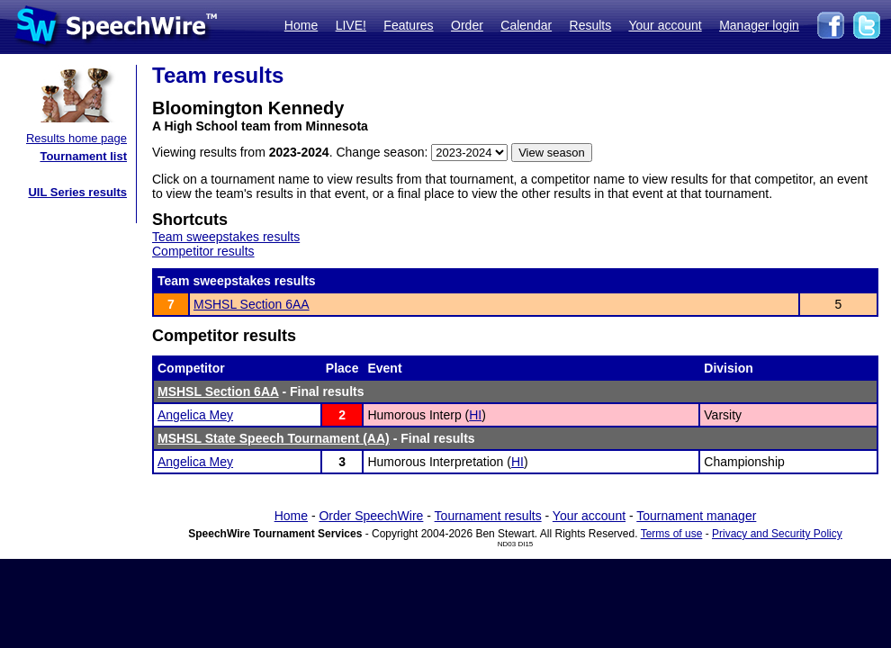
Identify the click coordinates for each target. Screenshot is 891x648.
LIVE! (351, 25)
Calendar (526, 25)
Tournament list (83, 156)
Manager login (759, 25)
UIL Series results (77, 192)
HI (475, 415)
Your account (664, 25)
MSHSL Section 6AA (252, 304)
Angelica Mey (195, 415)
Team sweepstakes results (226, 237)
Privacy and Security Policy (777, 533)
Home (301, 25)
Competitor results (203, 251)
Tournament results (488, 515)
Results (591, 25)
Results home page (76, 138)
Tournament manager (696, 515)
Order (467, 25)
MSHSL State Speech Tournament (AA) (274, 438)
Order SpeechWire (371, 515)
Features (408, 25)
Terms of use (672, 533)
